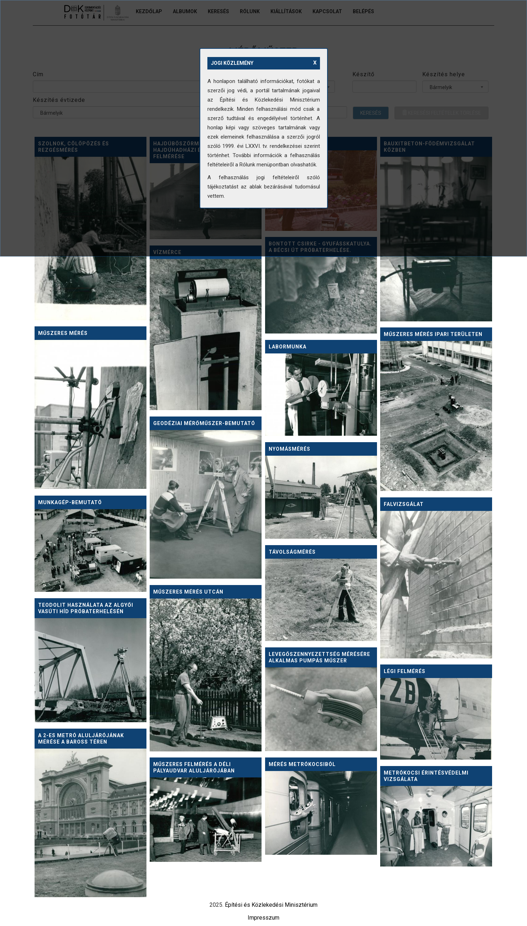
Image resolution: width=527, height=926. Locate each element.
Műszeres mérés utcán (188, 592)
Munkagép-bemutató (70, 502)
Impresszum (263, 917)
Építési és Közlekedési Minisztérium (271, 904)
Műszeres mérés (63, 333)
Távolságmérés (292, 552)
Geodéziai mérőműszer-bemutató (204, 423)
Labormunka (287, 347)
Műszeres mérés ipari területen (433, 334)
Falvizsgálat (404, 504)
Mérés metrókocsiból (302, 764)
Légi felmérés (404, 671)
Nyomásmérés (289, 449)
